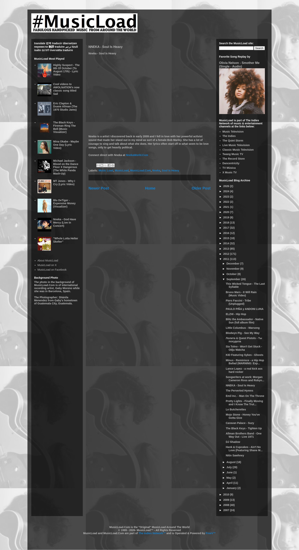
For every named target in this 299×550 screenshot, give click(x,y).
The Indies (229, 136)
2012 (226, 253)
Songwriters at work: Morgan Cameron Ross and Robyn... (245, 379)
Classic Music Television (238, 149)
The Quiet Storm (233, 140)
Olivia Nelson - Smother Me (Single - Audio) (239, 64)
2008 (226, 505)
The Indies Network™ (152, 533)
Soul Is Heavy (170, 170)
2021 (226, 206)
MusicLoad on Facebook (52, 269)
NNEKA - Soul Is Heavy (240, 385)
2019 (226, 217)
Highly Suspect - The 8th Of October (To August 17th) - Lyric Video (66, 70)
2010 (226, 494)
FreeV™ (211, 533)
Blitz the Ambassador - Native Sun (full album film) (244, 321)
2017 (226, 227)
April (229, 482)
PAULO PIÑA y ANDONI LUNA (245, 308)
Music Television (233, 131)
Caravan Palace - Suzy (240, 423)
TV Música (229, 167)
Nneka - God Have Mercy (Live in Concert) (64, 222)
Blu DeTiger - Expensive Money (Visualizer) (64, 203)
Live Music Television (236, 145)
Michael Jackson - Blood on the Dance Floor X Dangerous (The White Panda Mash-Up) (65, 167)
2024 (226, 191)
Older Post (201, 188)
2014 (226, 243)
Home (150, 188)
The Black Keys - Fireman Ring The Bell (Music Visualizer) (64, 127)
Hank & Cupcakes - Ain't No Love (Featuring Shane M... (244, 448)
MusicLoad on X (47, 265)
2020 (226, 212)
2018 (226, 222)
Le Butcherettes (236, 409)
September (233, 279)
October (231, 274)
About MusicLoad (48, 260)
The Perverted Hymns (239, 390)
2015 (226, 238)
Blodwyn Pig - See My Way (243, 333)
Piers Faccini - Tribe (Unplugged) (238, 302)
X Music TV (230, 172)
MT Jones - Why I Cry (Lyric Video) (64, 182)
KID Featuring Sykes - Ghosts (244, 354)
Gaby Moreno (63, 288)
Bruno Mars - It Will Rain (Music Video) (241, 294)
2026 (226, 186)
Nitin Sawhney (235, 455)
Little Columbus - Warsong (243, 327)
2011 (226, 259)
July (229, 467)
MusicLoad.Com (140, 170)
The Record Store (234, 158)
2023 (226, 196)
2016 (226, 233)
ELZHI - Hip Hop (236, 314)
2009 (226, 499)
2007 (226, 510)
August (231, 462)
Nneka (156, 170)
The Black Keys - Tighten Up (244, 428)
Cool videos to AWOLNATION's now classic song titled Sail (66, 89)
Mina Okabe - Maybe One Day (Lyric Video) (66, 145)
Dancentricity (231, 163)
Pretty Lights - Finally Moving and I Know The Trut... (244, 403)
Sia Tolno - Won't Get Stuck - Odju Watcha (244, 348)
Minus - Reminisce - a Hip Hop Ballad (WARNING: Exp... (245, 362)
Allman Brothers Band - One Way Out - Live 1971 (243, 435)
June (229, 472)
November (233, 268)
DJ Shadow (233, 441)
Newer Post (98, 188)
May (229, 477)
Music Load (106, 170)
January (231, 488)
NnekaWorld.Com (137, 155)
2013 (226, 248)
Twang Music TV (233, 154)
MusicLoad (122, 170)
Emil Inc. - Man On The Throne (245, 395)
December (233, 263)
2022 (226, 201)
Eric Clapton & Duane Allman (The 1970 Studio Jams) (65, 106)
